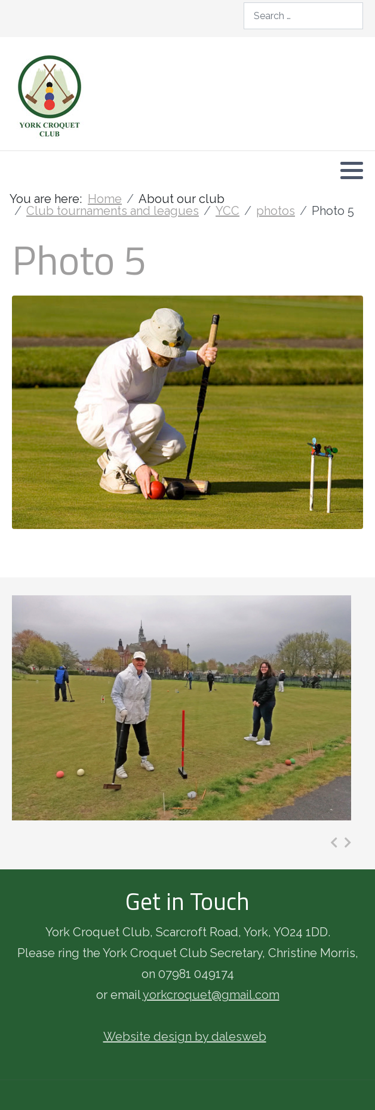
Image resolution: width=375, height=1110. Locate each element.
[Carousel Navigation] (340, 842)
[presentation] (334, 842)
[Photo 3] (181, 707)
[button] (351, 170)
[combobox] (303, 15)
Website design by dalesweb (184, 1036)
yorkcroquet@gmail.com (211, 995)
